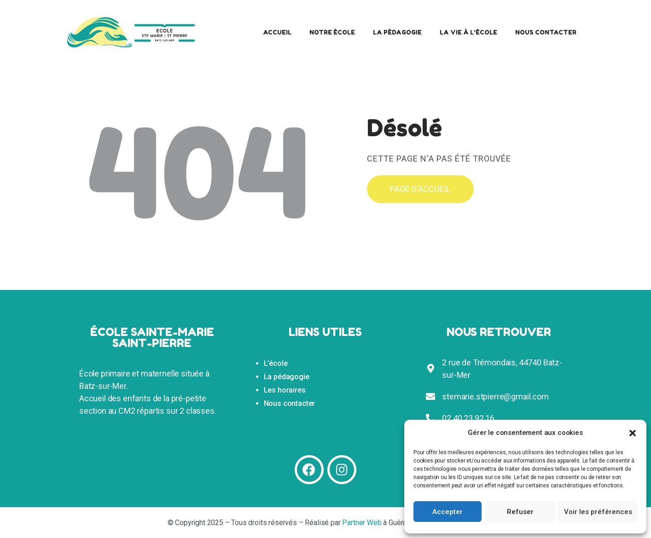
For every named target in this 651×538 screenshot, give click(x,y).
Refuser (520, 512)
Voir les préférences (598, 512)
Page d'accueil (420, 189)
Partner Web (361, 522)
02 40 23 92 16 (468, 418)
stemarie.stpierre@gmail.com (495, 396)
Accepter (447, 512)
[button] (632, 433)
